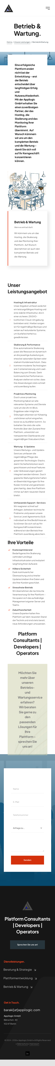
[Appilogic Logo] (9, 5)
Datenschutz (22, 1044)
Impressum (34, 1044)
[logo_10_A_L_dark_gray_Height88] (27, 902)
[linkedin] (28, 1053)
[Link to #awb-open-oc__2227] (48, 8)
